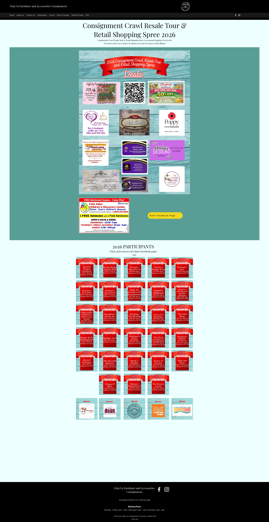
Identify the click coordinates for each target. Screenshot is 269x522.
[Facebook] (236, 15)
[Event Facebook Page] (165, 215)
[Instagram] (239, 15)
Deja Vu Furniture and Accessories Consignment (38, 6)
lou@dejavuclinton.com (128, 500)
